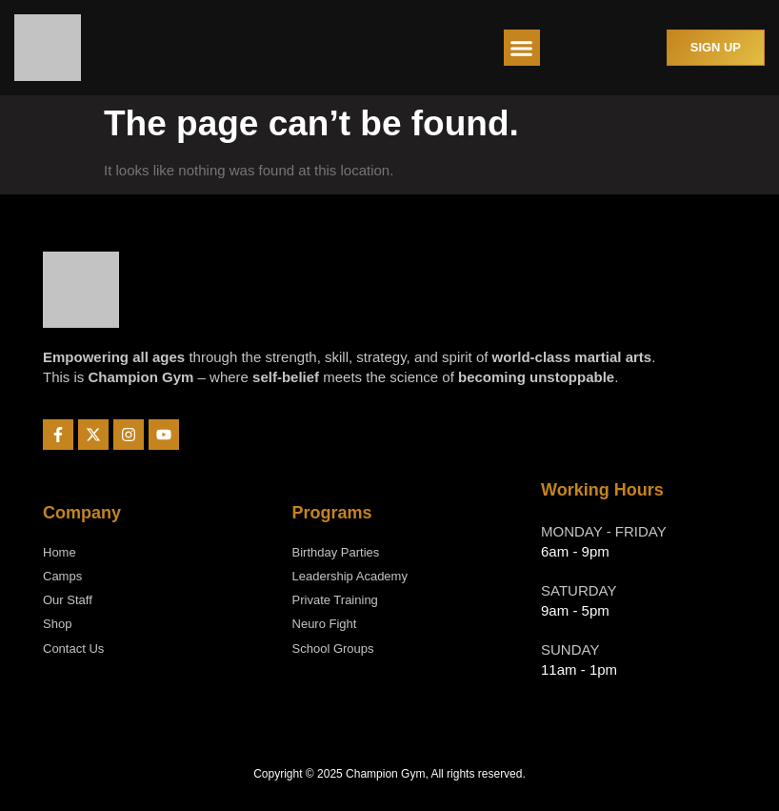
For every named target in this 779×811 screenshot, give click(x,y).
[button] (522, 48)
